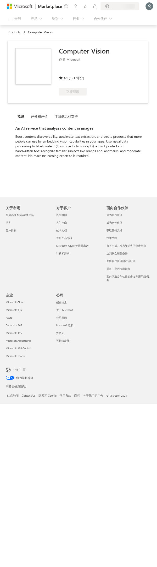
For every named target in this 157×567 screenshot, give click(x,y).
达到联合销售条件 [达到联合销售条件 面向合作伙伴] (117, 253)
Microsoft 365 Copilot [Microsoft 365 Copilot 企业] (18, 348)
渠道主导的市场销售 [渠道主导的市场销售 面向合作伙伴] (118, 268)
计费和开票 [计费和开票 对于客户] (62, 253)
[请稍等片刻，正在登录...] (149, 6)
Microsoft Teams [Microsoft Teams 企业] (15, 356)
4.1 (66, 78)
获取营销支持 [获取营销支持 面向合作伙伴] (114, 230)
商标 (77, 395)
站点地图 (13, 395)
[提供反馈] (66, 6)
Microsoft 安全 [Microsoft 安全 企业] (14, 310)
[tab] (22, 116)
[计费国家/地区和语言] (120, 6)
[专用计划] (95, 6)
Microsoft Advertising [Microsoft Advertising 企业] (18, 340)
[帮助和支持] (75, 6)
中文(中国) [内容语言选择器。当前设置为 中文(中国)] (19, 369)
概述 (20, 116)
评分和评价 (39, 116)
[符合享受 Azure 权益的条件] (78, 71)
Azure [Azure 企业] (9, 317)
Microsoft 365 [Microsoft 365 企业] (14, 333)
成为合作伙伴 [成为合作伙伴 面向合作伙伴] (114, 215)
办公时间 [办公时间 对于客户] (61, 215)
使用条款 (65, 395)
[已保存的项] (85, 6)
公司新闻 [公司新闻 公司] (61, 317)
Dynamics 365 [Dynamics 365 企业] (14, 325)
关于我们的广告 (93, 395)
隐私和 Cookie (47, 395)
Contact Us (28, 395)
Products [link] (14, 32)
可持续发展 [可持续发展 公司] (62, 340)
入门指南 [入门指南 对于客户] (61, 222)
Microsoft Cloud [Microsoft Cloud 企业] (15, 302)
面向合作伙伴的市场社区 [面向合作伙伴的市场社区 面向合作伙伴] (121, 261)
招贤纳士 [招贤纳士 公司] (61, 302)
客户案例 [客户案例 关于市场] (11, 230)
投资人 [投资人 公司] (60, 333)
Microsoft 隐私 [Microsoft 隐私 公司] (64, 325)
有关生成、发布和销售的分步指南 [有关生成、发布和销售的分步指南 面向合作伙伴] (126, 245)
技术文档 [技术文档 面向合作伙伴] (112, 238)
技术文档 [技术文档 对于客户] (61, 230)
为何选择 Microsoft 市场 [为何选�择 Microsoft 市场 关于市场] (20, 215)
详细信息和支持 (66, 116)
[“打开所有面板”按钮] (15, 18)
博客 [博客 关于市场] (8, 222)
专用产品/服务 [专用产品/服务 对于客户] (64, 238)
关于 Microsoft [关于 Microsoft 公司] (64, 310)
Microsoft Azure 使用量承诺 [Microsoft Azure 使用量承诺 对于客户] (72, 245)
